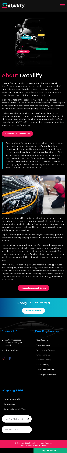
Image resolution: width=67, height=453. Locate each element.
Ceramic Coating (44, 360)
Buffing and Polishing (46, 350)
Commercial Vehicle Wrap (14, 409)
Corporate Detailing (45, 370)
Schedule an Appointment (17, 134)
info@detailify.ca (11, 350)
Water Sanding (43, 355)
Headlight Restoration (46, 375)
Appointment (50, 450)
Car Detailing (42, 340)
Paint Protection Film (12, 399)
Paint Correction (44, 345)
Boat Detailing (43, 365)
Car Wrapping (9, 404)
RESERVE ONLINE (33, 311)
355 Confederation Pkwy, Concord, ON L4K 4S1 (12, 342)
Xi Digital (43, 445)
